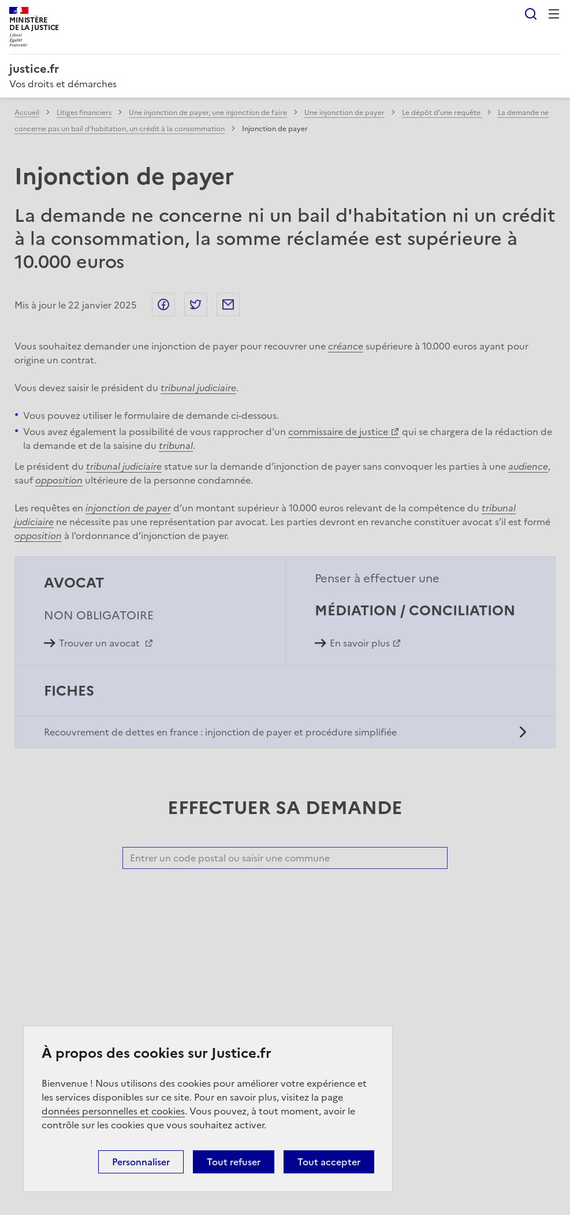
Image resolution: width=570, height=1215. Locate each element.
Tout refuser (233, 1162)
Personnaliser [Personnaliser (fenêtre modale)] (141, 1162)
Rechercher (530, 13)
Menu (553, 13)
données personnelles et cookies (113, 1111)
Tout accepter (328, 1162)
